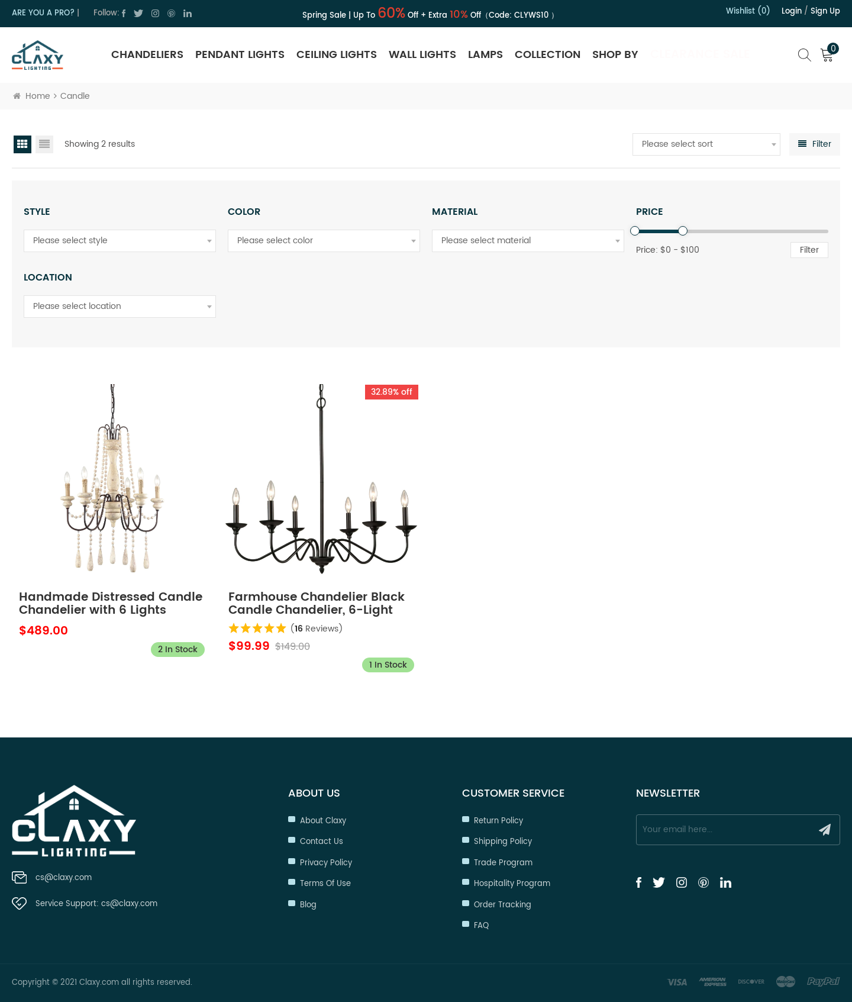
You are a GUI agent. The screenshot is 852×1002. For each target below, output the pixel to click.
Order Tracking (502, 905)
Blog (308, 905)
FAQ (481, 926)
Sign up (825, 11)
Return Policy (498, 821)
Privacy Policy (326, 863)
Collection (547, 54)
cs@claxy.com (64, 878)
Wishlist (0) (748, 11)
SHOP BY (615, 54)
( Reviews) (316, 629)
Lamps (485, 54)
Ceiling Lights (336, 54)
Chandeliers (147, 54)
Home (31, 96)
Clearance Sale (700, 55)
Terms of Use (325, 884)
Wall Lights (422, 54)
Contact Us (321, 842)
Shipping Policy (503, 842)
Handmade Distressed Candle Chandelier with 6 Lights (110, 604)
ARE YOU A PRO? (43, 13)
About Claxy (323, 821)
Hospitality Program (512, 884)
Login (792, 11)
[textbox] (706, 144)
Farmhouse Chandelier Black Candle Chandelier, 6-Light (316, 604)
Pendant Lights (240, 54)
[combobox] (706, 144)
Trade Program (503, 863)
